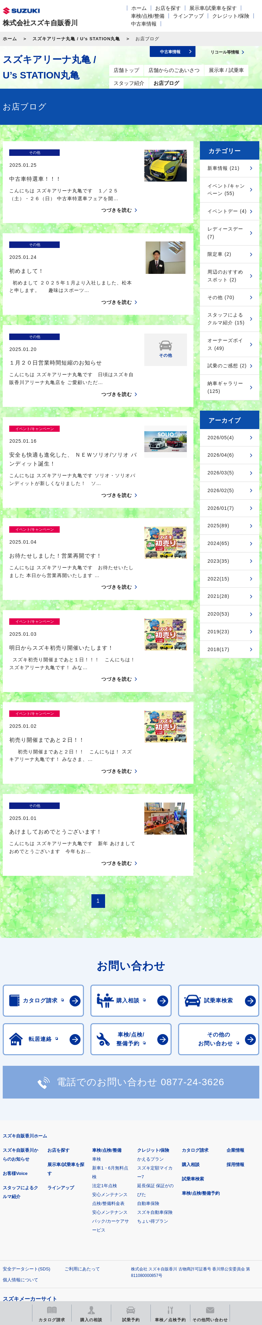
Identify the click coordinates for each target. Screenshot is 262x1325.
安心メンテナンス (110, 1099)
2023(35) (218, 561)
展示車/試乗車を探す (213, 8)
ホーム (139, 8)
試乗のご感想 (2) (227, 365)
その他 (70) (220, 297)
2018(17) (218, 649)
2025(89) (218, 525)
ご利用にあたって (82, 1173)
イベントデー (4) (227, 211)
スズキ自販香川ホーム (25, 1040)
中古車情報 (144, 23)
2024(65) (218, 543)
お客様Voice (15, 1077)
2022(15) (218, 578)
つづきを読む (116, 198)
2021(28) (218, 596)
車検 (96, 1063)
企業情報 (235, 1054)
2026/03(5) (220, 472)
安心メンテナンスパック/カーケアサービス (110, 1125)
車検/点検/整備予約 (201, 1097)
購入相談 (191, 1069)
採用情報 (235, 1069)
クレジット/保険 (230, 15)
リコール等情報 (38, 1251)
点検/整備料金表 (108, 1107)
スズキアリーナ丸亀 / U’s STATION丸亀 (76, 38)
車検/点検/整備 (147, 15)
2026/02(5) (220, 490)
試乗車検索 (193, 1083)
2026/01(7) (220, 508)
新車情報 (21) (223, 168)
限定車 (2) (219, 254)
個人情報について (20, 1184)
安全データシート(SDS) (26, 1173)
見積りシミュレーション (123, 1217)
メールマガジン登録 (208, 1217)
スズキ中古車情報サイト (123, 1251)
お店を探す (168, 8)
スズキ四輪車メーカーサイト (38, 1217)
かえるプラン (150, 1063)
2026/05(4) (220, 437)
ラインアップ (188, 15)
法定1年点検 (104, 1090)
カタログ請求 (195, 1054)
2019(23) (218, 631)
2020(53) (218, 614)
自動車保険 (148, 1107)
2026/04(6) (220, 455)
